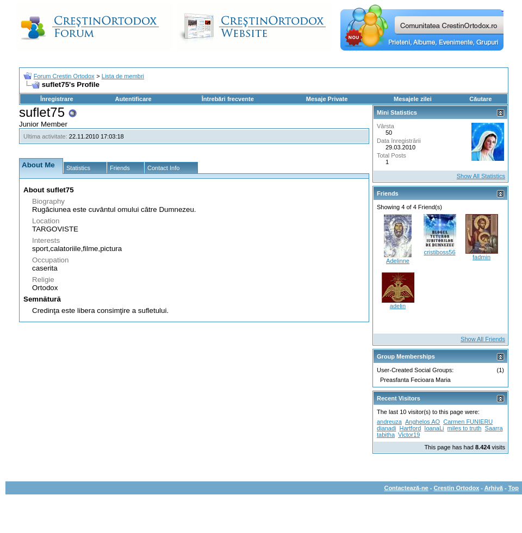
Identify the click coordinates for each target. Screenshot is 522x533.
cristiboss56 (439, 252)
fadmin (481, 257)
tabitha (386, 434)
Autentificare (133, 99)
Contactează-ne (406, 488)
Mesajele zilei (413, 99)
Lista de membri (123, 76)
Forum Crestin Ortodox (64, 76)
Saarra (494, 428)
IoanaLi (434, 428)
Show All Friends (483, 339)
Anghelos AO (422, 421)
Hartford (410, 428)
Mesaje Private (326, 99)
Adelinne (397, 261)
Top (513, 488)
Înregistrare (56, 99)
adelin (398, 306)
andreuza (389, 421)
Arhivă (493, 488)
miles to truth (465, 428)
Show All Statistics (481, 176)
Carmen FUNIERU (468, 421)
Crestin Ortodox (457, 488)
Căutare (480, 99)
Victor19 (409, 434)
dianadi (386, 428)
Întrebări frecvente (228, 99)
